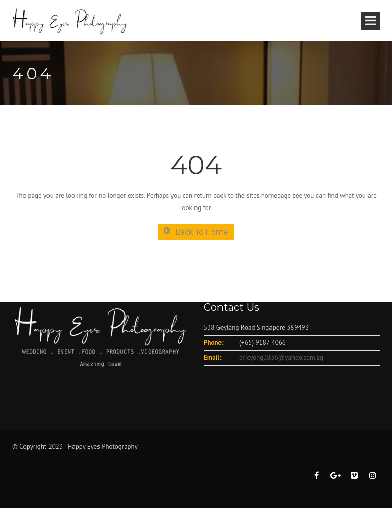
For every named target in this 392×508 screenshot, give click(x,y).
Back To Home (196, 232)
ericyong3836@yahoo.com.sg (281, 357)
